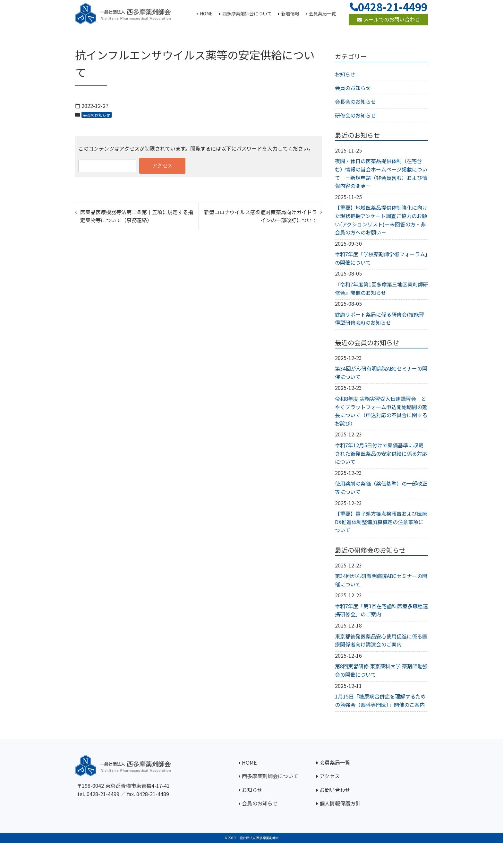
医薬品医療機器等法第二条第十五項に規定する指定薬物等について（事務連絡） (136, 216)
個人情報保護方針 (340, 803)
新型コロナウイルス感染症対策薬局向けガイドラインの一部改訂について (260, 216)
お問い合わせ (335, 790)
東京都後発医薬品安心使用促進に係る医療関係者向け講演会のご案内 (381, 640)
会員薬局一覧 (335, 762)
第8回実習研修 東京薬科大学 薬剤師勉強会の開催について (381, 670)
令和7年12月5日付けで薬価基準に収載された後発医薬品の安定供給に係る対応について (381, 453)
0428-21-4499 (103, 794)
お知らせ (345, 74)
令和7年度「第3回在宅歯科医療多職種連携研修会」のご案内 (381, 610)
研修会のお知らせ (355, 115)
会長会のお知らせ (355, 101)
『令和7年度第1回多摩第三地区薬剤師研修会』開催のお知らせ (381, 288)
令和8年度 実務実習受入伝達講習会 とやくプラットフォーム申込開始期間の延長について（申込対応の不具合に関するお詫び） (381, 411)
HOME (249, 762)
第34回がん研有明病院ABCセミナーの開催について (381, 372)
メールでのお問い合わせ (388, 19)
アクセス (330, 776)
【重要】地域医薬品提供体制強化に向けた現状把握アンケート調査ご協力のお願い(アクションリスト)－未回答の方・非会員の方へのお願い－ (381, 220)
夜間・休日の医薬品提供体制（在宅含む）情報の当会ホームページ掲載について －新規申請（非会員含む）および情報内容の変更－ (381, 173)
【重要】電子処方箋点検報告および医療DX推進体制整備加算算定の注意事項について (381, 522)
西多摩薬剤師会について (270, 776)
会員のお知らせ (96, 115)
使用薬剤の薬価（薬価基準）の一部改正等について (381, 487)
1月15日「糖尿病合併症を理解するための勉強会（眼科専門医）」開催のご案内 (380, 700)
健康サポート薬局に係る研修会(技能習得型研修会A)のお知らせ (379, 319)
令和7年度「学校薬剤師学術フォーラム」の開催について (381, 258)
